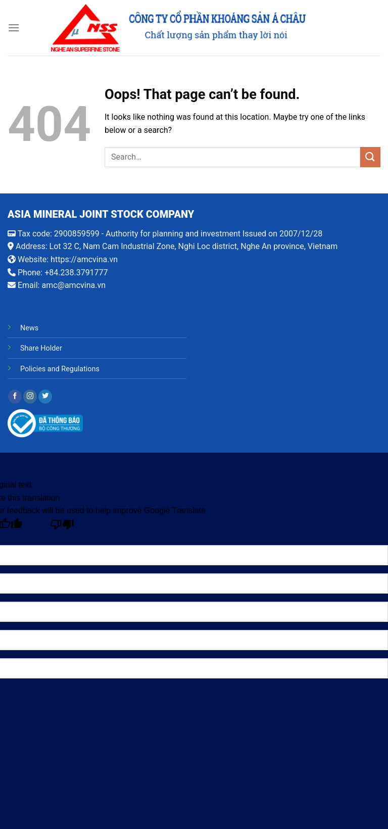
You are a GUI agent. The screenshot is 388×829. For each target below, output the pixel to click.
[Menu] (14, 27)
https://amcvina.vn (84, 259)
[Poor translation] (62, 527)
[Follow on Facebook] (15, 396)
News (29, 328)
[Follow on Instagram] (30, 396)
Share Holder (41, 348)
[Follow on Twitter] (45, 396)
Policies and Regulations (60, 369)
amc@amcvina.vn (73, 285)
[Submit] (370, 157)
